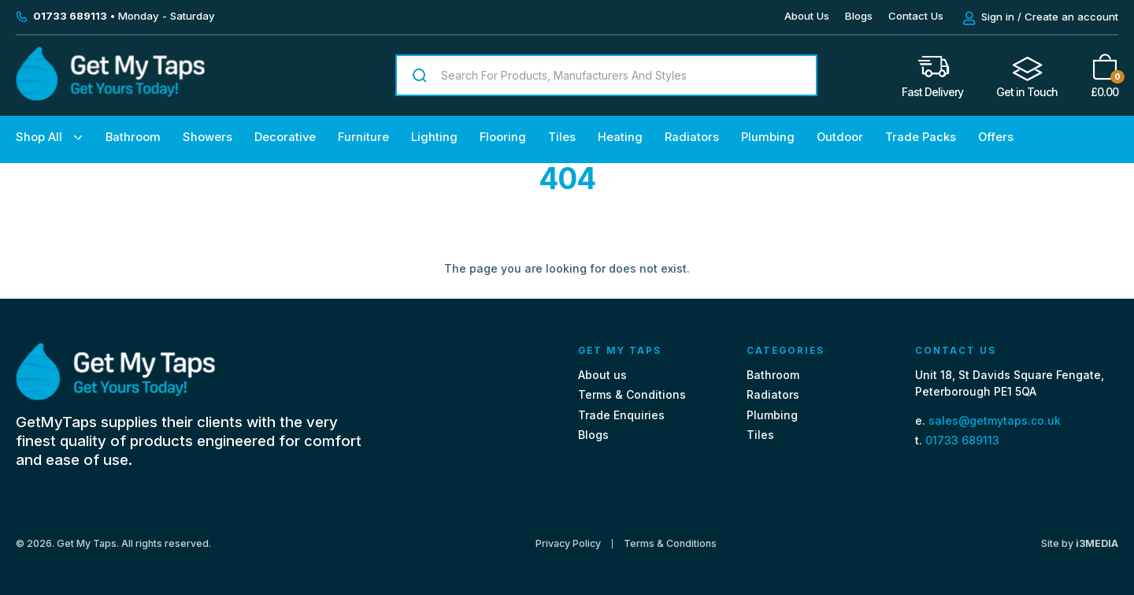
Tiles (562, 137)
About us (602, 374)
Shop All (39, 137)
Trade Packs (920, 137)
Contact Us (915, 15)
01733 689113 (962, 440)
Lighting (434, 137)
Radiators (692, 137)
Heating (620, 137)
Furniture (363, 137)
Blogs (859, 15)
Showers (207, 137)
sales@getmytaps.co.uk (994, 420)
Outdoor (840, 137)
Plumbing (768, 137)
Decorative (285, 137)
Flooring (503, 137)
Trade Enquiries (621, 415)
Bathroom (133, 137)
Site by (1079, 543)
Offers (996, 137)
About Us (806, 15)
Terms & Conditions (632, 394)
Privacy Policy (568, 544)
